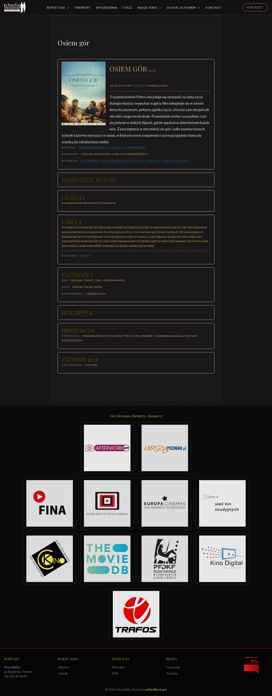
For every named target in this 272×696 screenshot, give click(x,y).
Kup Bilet (255, 7)
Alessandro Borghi (115, 160)
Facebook (173, 667)
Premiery (83, 7)
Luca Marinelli (91, 160)
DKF (115, 673)
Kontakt (213, 7)
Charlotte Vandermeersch (127, 147)
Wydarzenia (106, 7)
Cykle (127, 7)
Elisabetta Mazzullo (175, 160)
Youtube (172, 673)
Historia (63, 667)
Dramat (139, 85)
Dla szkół (118, 667)
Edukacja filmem (183, 7)
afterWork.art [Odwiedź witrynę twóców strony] (156, 689)
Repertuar (58, 7)
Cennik (63, 673)
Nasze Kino (150, 7)
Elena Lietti (136, 160)
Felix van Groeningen (93, 147)
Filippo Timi (152, 160)
